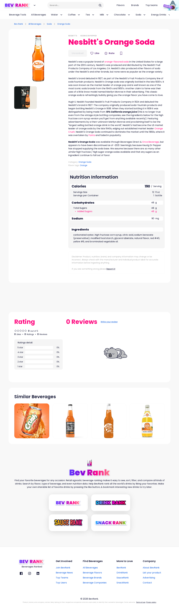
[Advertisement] (137, 23)
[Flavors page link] (120, 5)
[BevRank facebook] (21, 573)
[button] (38, 59)
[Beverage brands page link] (135, 5)
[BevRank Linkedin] (38, 573)
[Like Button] (95, 53)
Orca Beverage (150, 141)
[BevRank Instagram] (29, 573)
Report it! (111, 268)
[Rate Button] (109, 53)
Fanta (92, 135)
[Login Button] (170, 5)
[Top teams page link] (151, 5)
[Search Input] (74, 5)
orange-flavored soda (116, 61)
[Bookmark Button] (121, 53)
